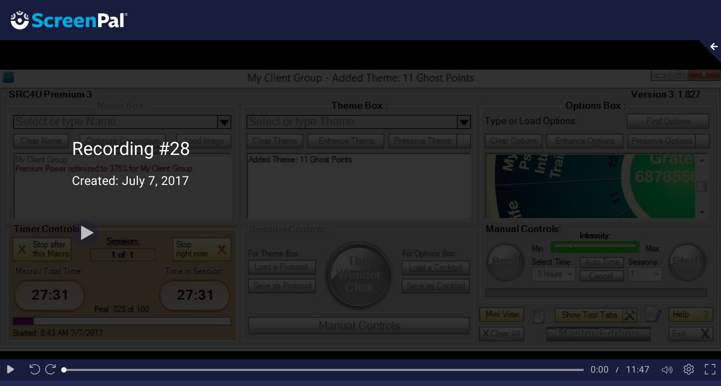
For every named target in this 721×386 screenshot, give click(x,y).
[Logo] (64, 19)
